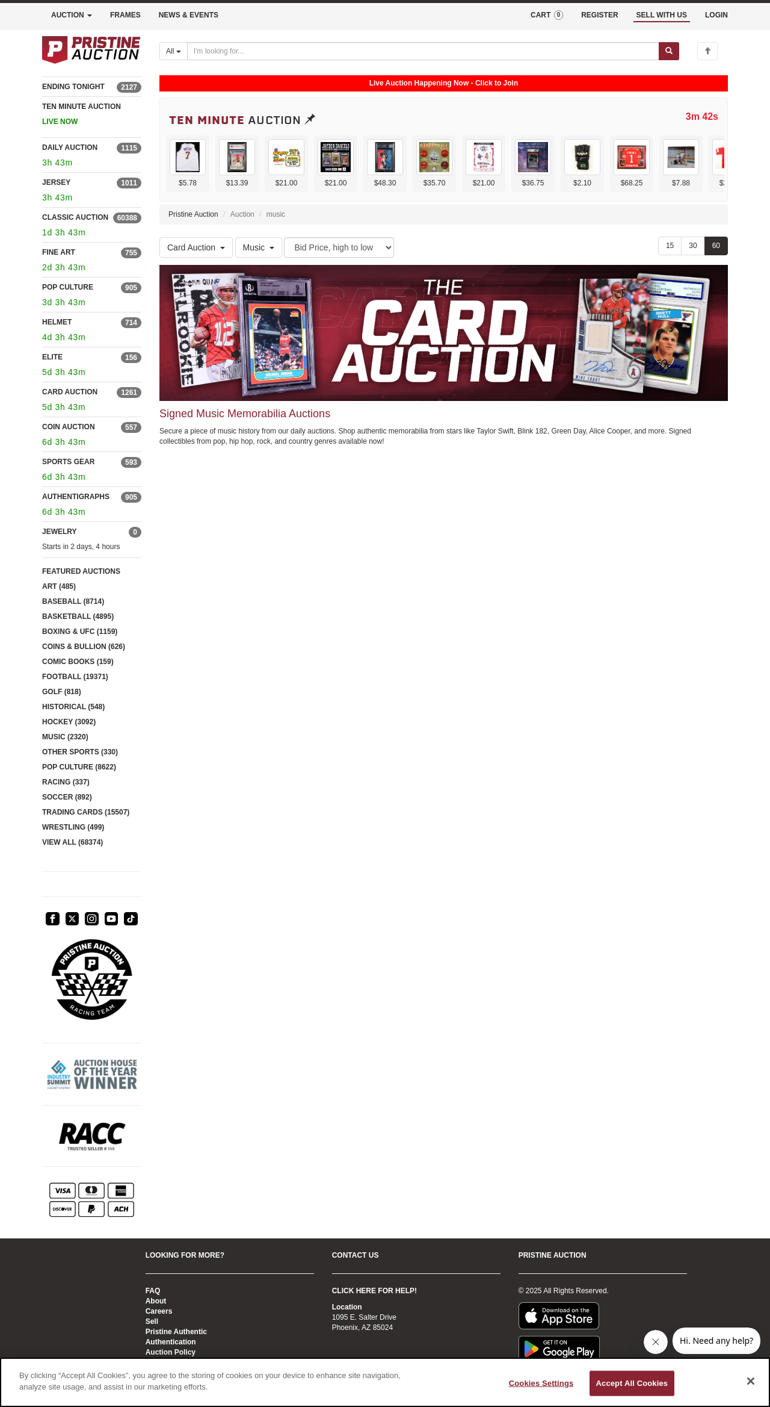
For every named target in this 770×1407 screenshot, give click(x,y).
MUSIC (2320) (65, 737)
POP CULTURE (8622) (79, 767)
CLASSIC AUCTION (75, 217)
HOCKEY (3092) (69, 722)
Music (259, 247)
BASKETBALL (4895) (78, 616)
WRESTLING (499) (73, 827)
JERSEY (56, 182)
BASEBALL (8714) (73, 601)
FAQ (153, 1291)
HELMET (57, 322)
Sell (152, 1321)
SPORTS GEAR (68, 462)
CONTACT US (355, 1255)
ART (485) (59, 586)
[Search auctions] (423, 51)
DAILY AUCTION (69, 147)
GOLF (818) (61, 692)
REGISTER (599, 15)
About (156, 1301)
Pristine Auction (193, 214)
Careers (159, 1311)
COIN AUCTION (68, 427)
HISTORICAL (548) (73, 707)
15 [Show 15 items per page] (670, 245)
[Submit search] (669, 51)
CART (547, 15)
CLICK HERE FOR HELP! (374, 1291)
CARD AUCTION (69, 392)
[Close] (751, 1381)
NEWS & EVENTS (188, 15)
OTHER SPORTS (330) (80, 752)
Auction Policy (171, 1352)
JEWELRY (59, 531)
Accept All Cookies (632, 1383)
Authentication (171, 1342)
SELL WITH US (661, 15)
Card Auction (196, 247)
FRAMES (125, 15)
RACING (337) (66, 782)
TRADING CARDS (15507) (85, 812)
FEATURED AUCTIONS (81, 571)
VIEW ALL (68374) (72, 842)
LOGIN (716, 15)
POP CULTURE (67, 287)
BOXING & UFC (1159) (79, 631)
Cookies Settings (541, 1383)
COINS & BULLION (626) (83, 646)
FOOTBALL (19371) (75, 676)
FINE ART (58, 252)
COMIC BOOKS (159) (78, 661)
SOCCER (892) (67, 797)
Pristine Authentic (176, 1332)
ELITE (52, 357)
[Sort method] (339, 247)
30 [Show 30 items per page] (693, 245)
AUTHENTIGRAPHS (75, 496)
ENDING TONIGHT (73, 86)
